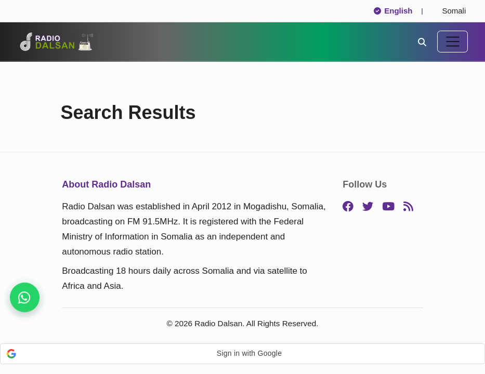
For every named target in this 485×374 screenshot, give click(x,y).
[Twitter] (367, 207)
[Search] (422, 41)
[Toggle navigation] (452, 41)
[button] (242, 353)
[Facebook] (348, 207)
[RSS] (408, 207)
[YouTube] (388, 207)
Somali (450, 10)
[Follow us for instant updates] (25, 297)
